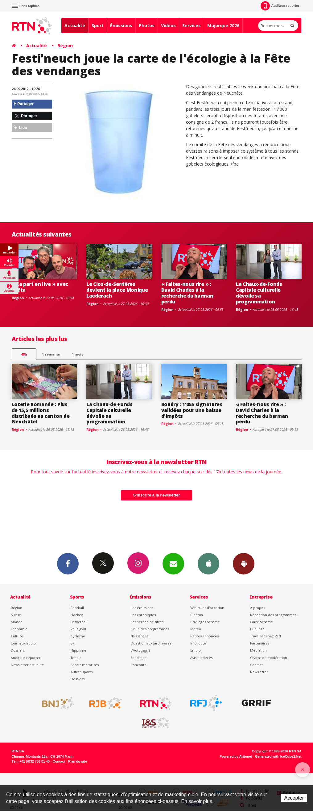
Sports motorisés (85, 665)
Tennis (76, 658)
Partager (24, 103)
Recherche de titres (146, 622)
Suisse (16, 615)
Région (65, 45)
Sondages (138, 658)
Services (191, 25)
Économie (19, 629)
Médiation (258, 650)
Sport (98, 25)
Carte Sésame (261, 622)
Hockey (77, 615)
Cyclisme (78, 636)
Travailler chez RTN (265, 636)
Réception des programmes (273, 615)
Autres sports (82, 672)
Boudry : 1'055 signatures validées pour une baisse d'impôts (191, 410)
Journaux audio (23, 643)
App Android (243, 563)
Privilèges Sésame (205, 622)
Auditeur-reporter (280, 5)
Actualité (74, 25)
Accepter (294, 798)
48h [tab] (24, 354)
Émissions (121, 25)
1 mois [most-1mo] (77, 354)
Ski (73, 643)
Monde (17, 622)
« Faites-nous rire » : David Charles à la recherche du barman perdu (187, 293)
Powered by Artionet (236, 756)
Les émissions (141, 608)
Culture (17, 636)
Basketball (79, 622)
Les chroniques (143, 615)
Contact (256, 665)
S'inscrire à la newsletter (156, 495)
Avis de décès (201, 658)
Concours (138, 665)
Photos (146, 25)
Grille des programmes (149, 629)
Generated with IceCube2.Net (278, 756)
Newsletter (259, 672)
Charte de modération (268, 658)
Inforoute (198, 643)
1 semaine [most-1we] (51, 354)
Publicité (257, 629)
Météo (195, 629)
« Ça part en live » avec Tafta (40, 287)
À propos (257, 608)
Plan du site (77, 761)
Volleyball (78, 629)
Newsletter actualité (27, 665)
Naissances (139, 636)
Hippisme (78, 650)
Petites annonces (204, 636)
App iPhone (208, 563)
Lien (20, 127)
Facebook (68, 563)
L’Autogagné (140, 650)
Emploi (196, 650)
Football (77, 608)
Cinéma (196, 615)
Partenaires (259, 643)
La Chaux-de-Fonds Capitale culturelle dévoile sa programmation (259, 293)
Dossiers (18, 650)
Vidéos (168, 25)
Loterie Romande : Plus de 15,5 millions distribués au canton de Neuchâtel (41, 413)
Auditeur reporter (26, 658)
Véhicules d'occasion (207, 608)
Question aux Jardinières (150, 643)
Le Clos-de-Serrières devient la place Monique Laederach (117, 290)
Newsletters (173, 563)
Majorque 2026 (223, 25)
